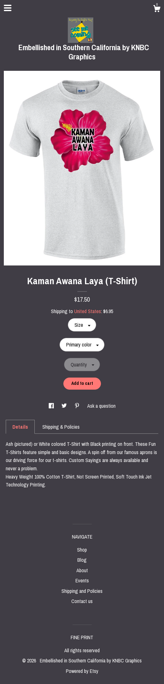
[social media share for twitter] (64, 405)
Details (20, 426)
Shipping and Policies (82, 590)
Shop (82, 549)
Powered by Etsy (82, 670)
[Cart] (156, 9)
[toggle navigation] (7, 8)
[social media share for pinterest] (78, 405)
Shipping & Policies (61, 426)
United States (87, 311)
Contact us (82, 601)
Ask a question (101, 405)
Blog (82, 559)
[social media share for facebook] (52, 405)
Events (82, 580)
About (82, 570)
